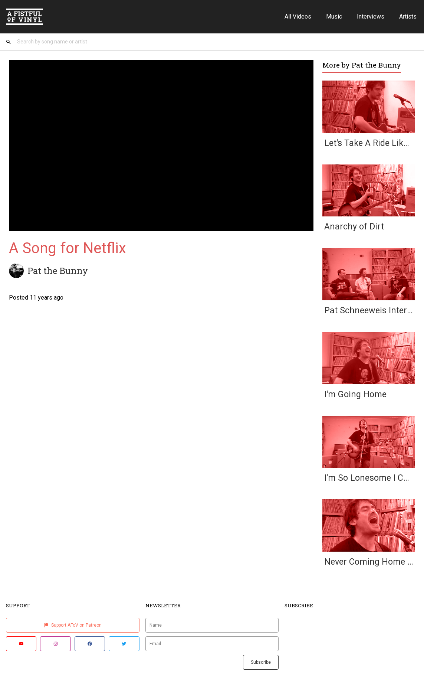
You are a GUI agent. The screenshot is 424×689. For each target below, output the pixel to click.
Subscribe (261, 664)
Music (334, 16)
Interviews (370, 16)
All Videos (298, 16)
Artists (408, 16)
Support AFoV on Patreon (73, 627)
